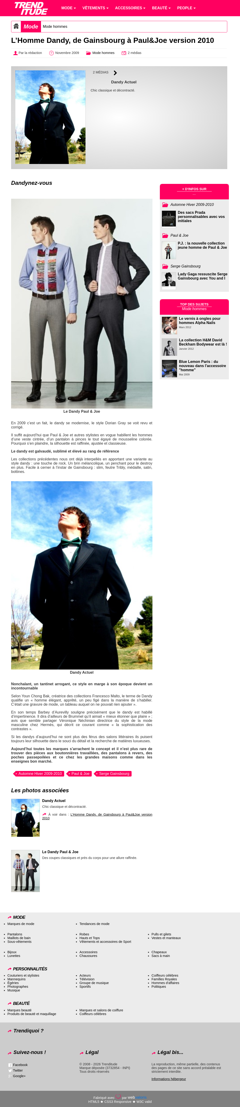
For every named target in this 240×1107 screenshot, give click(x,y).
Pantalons (14, 934)
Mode (31, 26)
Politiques (159, 986)
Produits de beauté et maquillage (31, 1014)
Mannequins (16, 979)
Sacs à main (161, 956)
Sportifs (85, 986)
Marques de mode (20, 924)
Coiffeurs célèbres (165, 975)
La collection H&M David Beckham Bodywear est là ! (203, 342)
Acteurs (85, 975)
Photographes (17, 986)
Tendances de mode (94, 924)
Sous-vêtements (19, 941)
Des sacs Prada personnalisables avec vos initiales (201, 217)
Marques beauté (19, 1010)
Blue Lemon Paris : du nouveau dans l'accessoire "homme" (202, 366)
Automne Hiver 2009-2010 (40, 774)
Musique (13, 990)
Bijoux (11, 952)
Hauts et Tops (89, 938)
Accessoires (88, 952)
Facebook (20, 1065)
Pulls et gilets (161, 934)
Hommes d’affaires (165, 983)
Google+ (19, 1076)
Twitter (18, 1070)
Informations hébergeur (169, 1079)
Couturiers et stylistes (23, 975)
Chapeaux (159, 952)
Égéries (13, 983)
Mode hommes (55, 26)
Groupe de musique (94, 983)
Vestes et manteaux (166, 938)
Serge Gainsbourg (114, 774)
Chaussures (88, 956)
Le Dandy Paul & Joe (60, 852)
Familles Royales (164, 979)
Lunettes (13, 956)
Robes (84, 934)
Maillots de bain (19, 938)
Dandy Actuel (54, 801)
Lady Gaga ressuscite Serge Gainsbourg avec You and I (202, 276)
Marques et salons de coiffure (101, 1010)
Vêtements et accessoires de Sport (105, 941)
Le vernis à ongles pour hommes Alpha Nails (200, 321)
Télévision (87, 979)
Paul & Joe (80, 774)
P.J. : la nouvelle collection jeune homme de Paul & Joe (202, 245)
